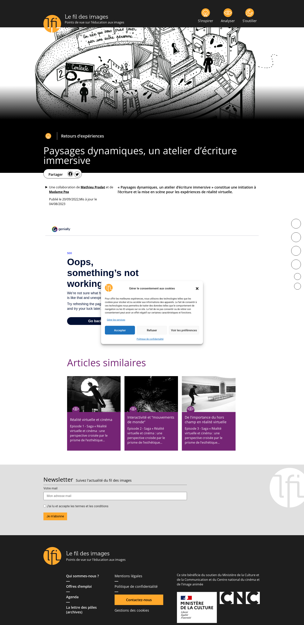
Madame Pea (59, 192)
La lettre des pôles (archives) (81, 609)
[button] (197, 288)
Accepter (120, 330)
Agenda (72, 597)
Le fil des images (86, 16)
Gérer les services (116, 320)
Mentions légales (128, 576)
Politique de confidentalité (150, 339)
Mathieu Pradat (93, 187)
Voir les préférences (184, 330)
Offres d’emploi (79, 586)
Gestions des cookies (132, 610)
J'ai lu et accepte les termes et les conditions (75, 506)
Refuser (152, 330)
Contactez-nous (139, 599)
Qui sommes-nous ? (82, 576)
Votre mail (50, 488)
